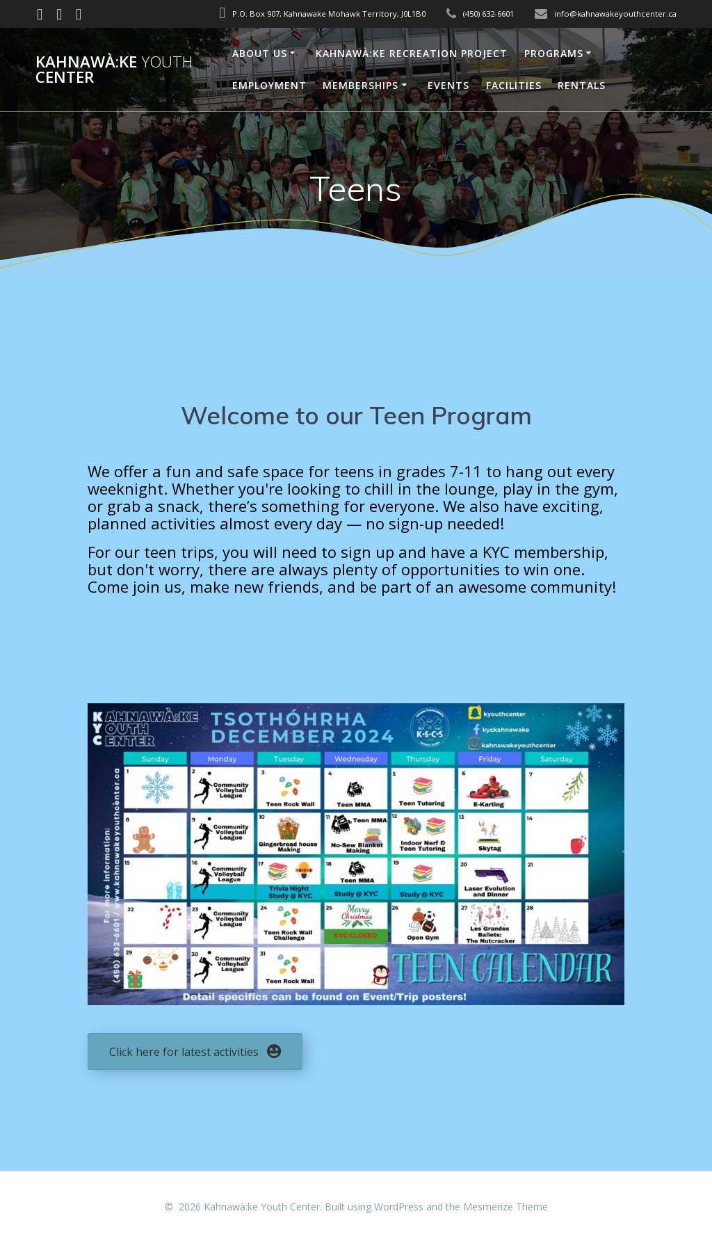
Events (448, 85)
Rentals (582, 85)
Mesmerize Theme (505, 1206)
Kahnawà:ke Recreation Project (412, 53)
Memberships (360, 85)
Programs (553, 53)
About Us (259, 53)
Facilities (514, 85)
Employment (269, 85)
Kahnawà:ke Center (114, 70)
